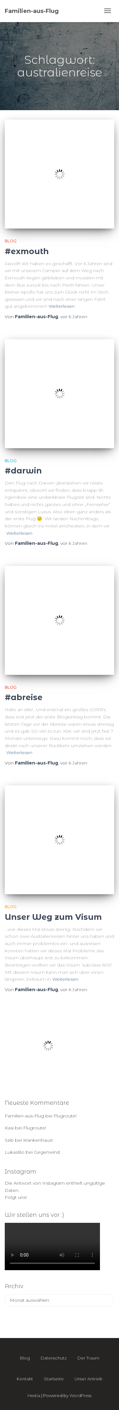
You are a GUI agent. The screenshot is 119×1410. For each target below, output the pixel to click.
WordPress (80, 1395)
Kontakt (25, 1378)
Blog (11, 241)
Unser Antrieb (88, 1378)
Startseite (54, 1378)
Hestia (34, 1395)
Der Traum (88, 1357)
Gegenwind (47, 1152)
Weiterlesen (62, 306)
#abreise (24, 697)
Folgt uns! (16, 1197)
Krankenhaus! (38, 1140)
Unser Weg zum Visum (53, 917)
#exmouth (27, 251)
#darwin (23, 470)
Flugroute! (65, 1116)
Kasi (9, 1128)
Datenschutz (54, 1357)
